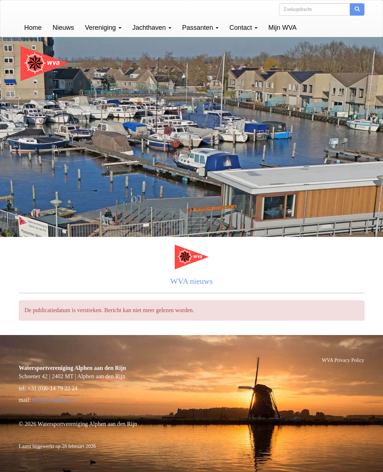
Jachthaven (151, 27)
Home (33, 27)
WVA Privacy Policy (343, 360)
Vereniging (103, 27)
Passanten (200, 27)
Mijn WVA (282, 27)
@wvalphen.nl (53, 400)
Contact (244, 27)
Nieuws (63, 27)
